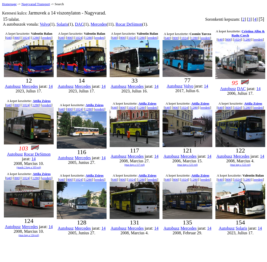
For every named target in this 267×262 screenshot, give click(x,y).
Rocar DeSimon (129, 24)
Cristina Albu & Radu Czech (248, 33)
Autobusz (13, 86)
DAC (79, 24)
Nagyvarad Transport (35, 4)
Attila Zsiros (42, 101)
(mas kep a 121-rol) (187, 164)
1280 (35, 38)
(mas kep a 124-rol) (29, 235)
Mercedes (99, 24)
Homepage (9, 4)
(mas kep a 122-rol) (240, 164)
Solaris (62, 24)
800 (16, 38)
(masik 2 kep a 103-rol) (29, 167)
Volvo (45, 24)
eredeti (46, 38)
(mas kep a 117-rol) (134, 164)
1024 (26, 38)
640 (8, 38)
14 (50, 86)
